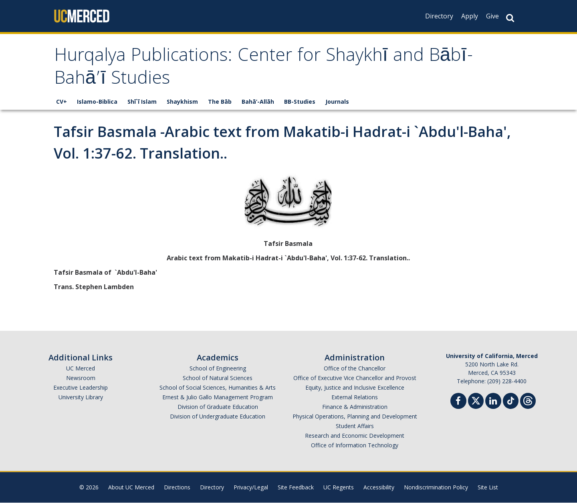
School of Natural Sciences (217, 378)
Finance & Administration (354, 407)
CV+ (61, 102)
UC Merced (80, 368)
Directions (177, 487)
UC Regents (338, 487)
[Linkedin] (493, 402)
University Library (81, 397)
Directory (439, 16)
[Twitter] (475, 400)
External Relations (354, 397)
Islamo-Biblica (97, 102)
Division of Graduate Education (218, 407)
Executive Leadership (80, 388)
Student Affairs (355, 426)
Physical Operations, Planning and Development (355, 417)
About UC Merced (131, 487)
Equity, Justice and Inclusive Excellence (354, 388)
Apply (469, 16)
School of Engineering (218, 368)
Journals (337, 102)
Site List (488, 487)
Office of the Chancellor (354, 368)
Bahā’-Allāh (258, 102)
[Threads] (528, 400)
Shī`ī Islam (142, 102)
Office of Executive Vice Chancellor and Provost (354, 378)
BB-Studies (299, 102)
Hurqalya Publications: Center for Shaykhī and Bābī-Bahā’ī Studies (268, 69)
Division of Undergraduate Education (217, 417)
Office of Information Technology (354, 445)
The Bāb (220, 102)
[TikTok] (510, 400)
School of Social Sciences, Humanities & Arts (217, 388)
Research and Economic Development (354, 436)
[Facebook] (458, 402)
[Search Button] (510, 18)
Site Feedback (296, 487)
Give (492, 16)
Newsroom (80, 378)
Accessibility (378, 487)
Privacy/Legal (251, 487)
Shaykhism (182, 102)
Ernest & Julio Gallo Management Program (217, 397)
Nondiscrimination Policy (436, 487)
